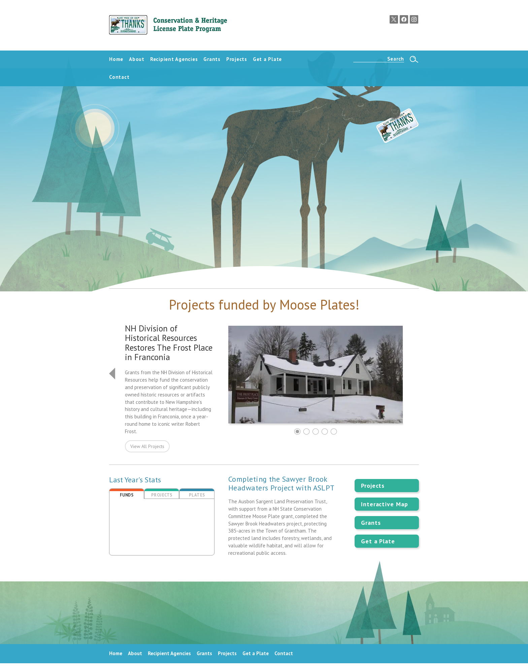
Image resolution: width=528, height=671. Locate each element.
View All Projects (147, 446)
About (135, 653)
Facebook (404, 19)
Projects (373, 485)
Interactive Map (384, 504)
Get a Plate (378, 541)
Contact (283, 653)
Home (115, 653)
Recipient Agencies (169, 653)
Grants (371, 522)
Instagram (414, 19)
